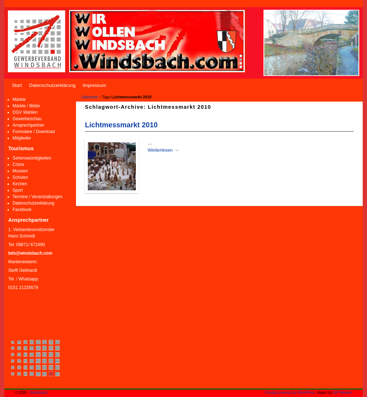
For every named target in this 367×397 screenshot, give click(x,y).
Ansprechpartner (28, 125)
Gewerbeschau (27, 118)
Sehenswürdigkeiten (32, 158)
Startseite (89, 97)
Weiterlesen (163, 150)
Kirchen (20, 183)
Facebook (22, 209)
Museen (20, 170)
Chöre (18, 164)
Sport (18, 190)
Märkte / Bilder (26, 105)
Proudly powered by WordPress (290, 392)
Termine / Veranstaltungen (37, 196)
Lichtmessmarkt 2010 (121, 125)
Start (17, 85)
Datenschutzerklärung (52, 85)
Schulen (20, 177)
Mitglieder (22, 138)
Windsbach (38, 392)
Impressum (94, 85)
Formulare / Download (34, 131)
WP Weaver (342, 392)
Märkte (19, 99)
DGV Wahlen (25, 112)
